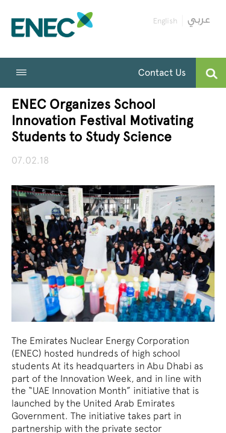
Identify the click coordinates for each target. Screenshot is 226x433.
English (165, 20)
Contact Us (162, 72)
